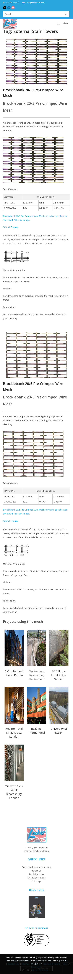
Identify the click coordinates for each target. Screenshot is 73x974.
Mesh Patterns (36, 874)
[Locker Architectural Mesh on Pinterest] (13, 7)
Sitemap (36, 881)
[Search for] (36, 14)
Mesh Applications (36, 877)
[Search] (65, 14)
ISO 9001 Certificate (36, 928)
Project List (36, 870)
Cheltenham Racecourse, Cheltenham (36, 675)
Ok (26, 968)
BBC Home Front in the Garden (59, 675)
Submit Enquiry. (10, 227)
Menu (63, 23)
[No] (69, 963)
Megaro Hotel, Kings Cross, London (14, 732)
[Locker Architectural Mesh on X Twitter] (4, 7)
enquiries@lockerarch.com (33, 3)
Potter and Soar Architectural (36, 867)
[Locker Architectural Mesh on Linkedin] (8, 7)
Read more (43, 968)
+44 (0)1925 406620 (11, 3)
